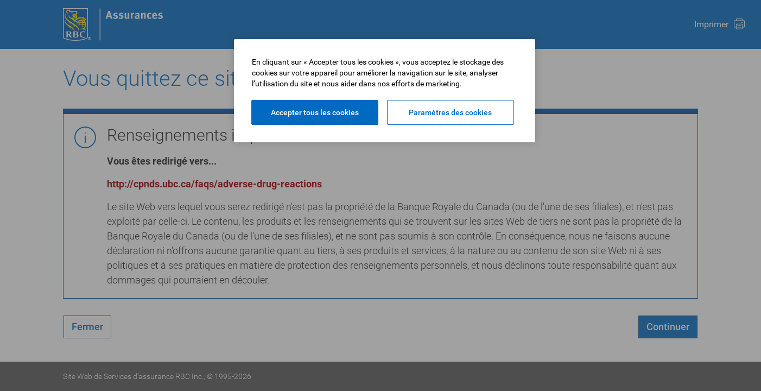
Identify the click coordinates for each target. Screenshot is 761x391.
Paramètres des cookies (450, 112)
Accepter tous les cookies (315, 112)
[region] (384, 90)
